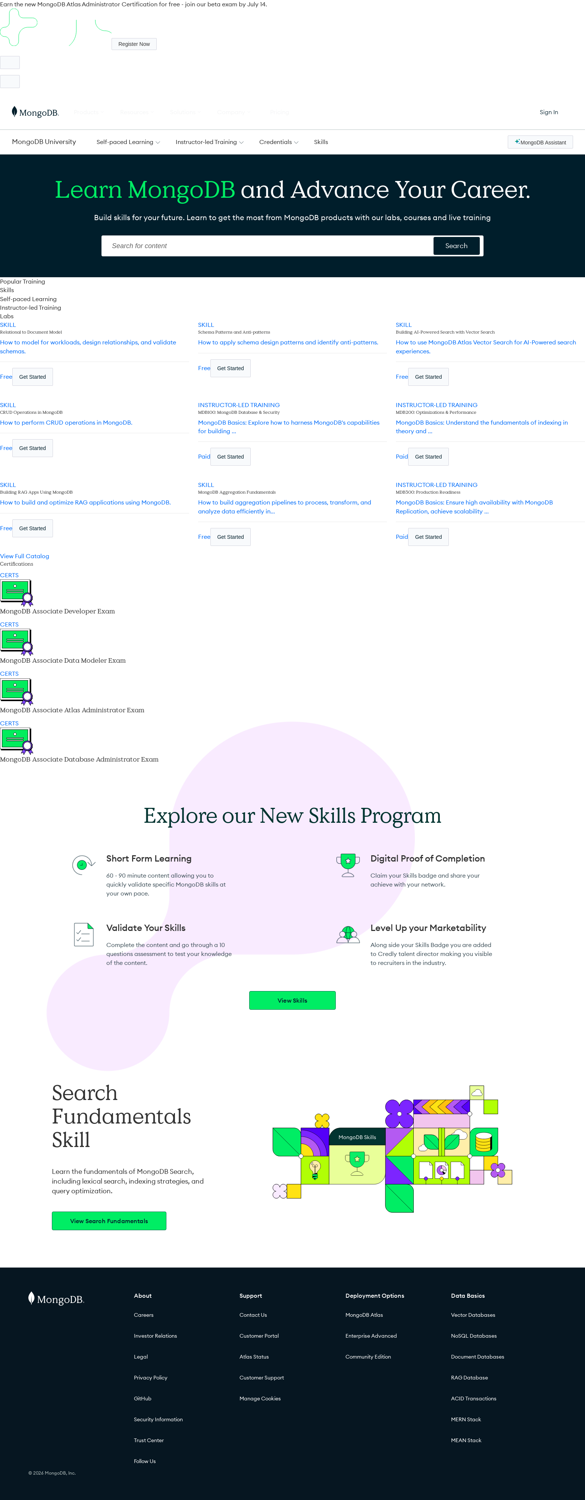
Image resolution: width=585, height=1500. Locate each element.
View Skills (292, 1000)
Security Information (158, 1419)
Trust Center (149, 1440)
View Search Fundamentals (109, 1221)
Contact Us (253, 1315)
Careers (144, 1315)
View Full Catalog (24, 556)
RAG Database (469, 1377)
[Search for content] (457, 246)
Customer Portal (259, 1335)
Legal (141, 1356)
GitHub (142, 1398)
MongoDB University (44, 141)
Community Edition (368, 1356)
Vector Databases (473, 1315)
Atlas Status (254, 1356)
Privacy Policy (151, 1377)
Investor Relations (155, 1335)
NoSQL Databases (474, 1335)
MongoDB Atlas (364, 1315)
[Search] (268, 246)
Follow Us (145, 1461)
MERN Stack (466, 1419)
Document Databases (477, 1356)
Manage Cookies (260, 1398)
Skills (321, 142)
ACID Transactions (474, 1398)
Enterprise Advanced (371, 1335)
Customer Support (262, 1377)
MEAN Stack (466, 1440)
